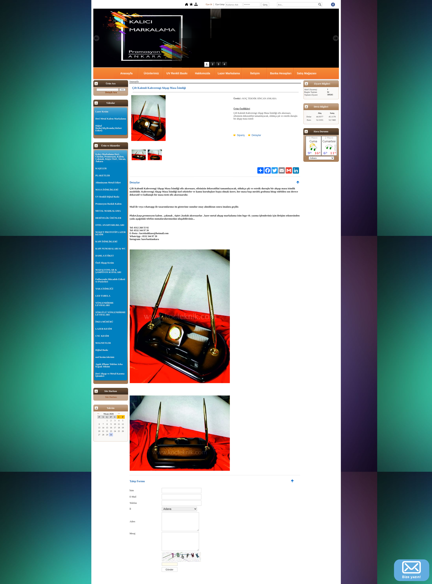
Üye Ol (209, 4)
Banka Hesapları (281, 73)
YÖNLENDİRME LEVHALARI (104, 304)
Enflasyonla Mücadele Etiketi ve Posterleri (110, 280)
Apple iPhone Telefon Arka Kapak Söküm (109, 365)
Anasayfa (126, 73)
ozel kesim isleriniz (105, 357)
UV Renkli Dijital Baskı (107, 196)
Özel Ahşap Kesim (104, 262)
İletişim (255, 73)
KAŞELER (101, 168)
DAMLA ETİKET (104, 255)
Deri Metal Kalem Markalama (110, 118)
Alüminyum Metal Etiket (108, 182)
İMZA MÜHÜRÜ (104, 321)
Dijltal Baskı (101, 350)
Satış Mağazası (306, 73)
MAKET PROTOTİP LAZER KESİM (110, 233)
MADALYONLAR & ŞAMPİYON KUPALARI (108, 271)
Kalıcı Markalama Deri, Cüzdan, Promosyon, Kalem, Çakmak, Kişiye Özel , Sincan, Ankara (110, 158)
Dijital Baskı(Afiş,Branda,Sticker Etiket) (108, 128)
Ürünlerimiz (151, 73)
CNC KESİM (102, 336)
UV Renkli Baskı (176, 73)
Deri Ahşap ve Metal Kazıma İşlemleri (110, 374)
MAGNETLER (103, 343)
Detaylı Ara (111, 92)
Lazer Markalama (229, 73)
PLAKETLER (102, 175)
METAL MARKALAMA (108, 211)
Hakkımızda (202, 73)
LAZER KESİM (103, 328)
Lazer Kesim (101, 111)
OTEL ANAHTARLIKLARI (109, 225)
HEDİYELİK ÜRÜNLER (108, 218)
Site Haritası (111, 397)
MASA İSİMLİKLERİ (106, 189)
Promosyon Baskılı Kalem (108, 203)
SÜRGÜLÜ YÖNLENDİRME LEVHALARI (110, 313)
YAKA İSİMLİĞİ (104, 288)
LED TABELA (102, 295)
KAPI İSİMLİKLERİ (106, 241)
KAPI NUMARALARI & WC (110, 248)
